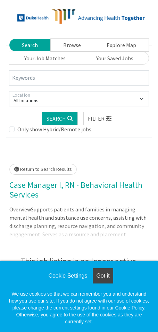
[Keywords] (79, 78)
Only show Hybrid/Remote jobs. (54, 129)
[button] (100, 118)
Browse (72, 45)
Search (30, 45)
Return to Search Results (43, 169)
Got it (102, 276)
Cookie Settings (67, 276)
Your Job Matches (45, 58)
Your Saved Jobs (114, 58)
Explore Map (121, 45)
